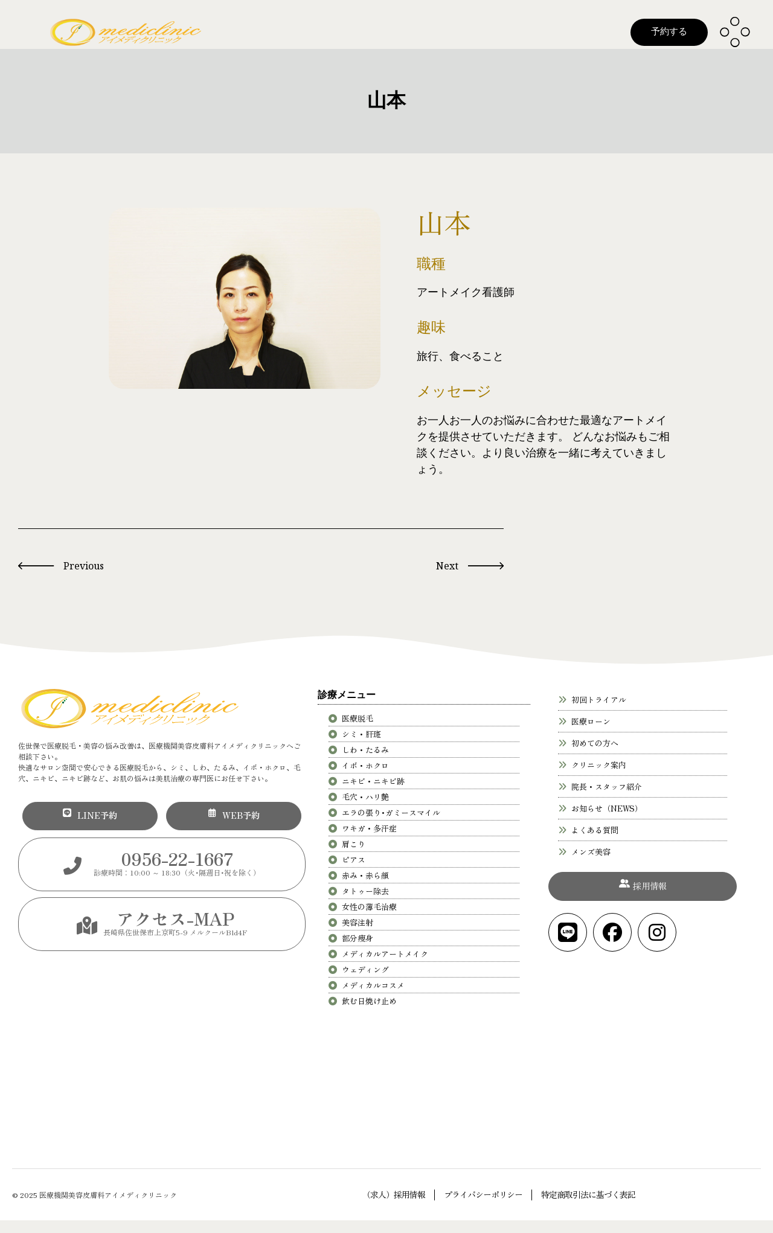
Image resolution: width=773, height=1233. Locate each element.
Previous (83, 565)
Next (447, 565)
